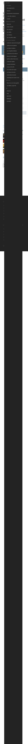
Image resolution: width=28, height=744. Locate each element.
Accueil (7, 2)
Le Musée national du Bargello (14, 43)
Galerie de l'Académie (12, 45)
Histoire (8, 10)
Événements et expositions (13, 13)
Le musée (8, 5)
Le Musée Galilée (11, 61)
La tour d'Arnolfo (10, 67)
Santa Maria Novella (11, 75)
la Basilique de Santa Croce (13, 77)
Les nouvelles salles (11, 37)
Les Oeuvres (10, 29)
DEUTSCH (9, 96)
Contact (8, 18)
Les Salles (9, 32)
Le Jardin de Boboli (11, 64)
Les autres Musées (10, 40)
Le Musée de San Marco (12, 53)
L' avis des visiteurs (11, 16)
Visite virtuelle (10, 26)
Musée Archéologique (12, 56)
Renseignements (10, 8)
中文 (8, 93)
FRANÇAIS (9, 98)
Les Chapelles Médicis (12, 51)
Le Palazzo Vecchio (11, 72)
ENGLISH (9, 91)
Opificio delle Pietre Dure (12, 59)
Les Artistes (9, 34)
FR (6, 88)
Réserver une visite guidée (13, 83)
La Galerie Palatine (11, 48)
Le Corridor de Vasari (11, 69)
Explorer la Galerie (10, 21)
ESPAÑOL (9, 101)
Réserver (9, 24)
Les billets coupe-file (11, 85)
